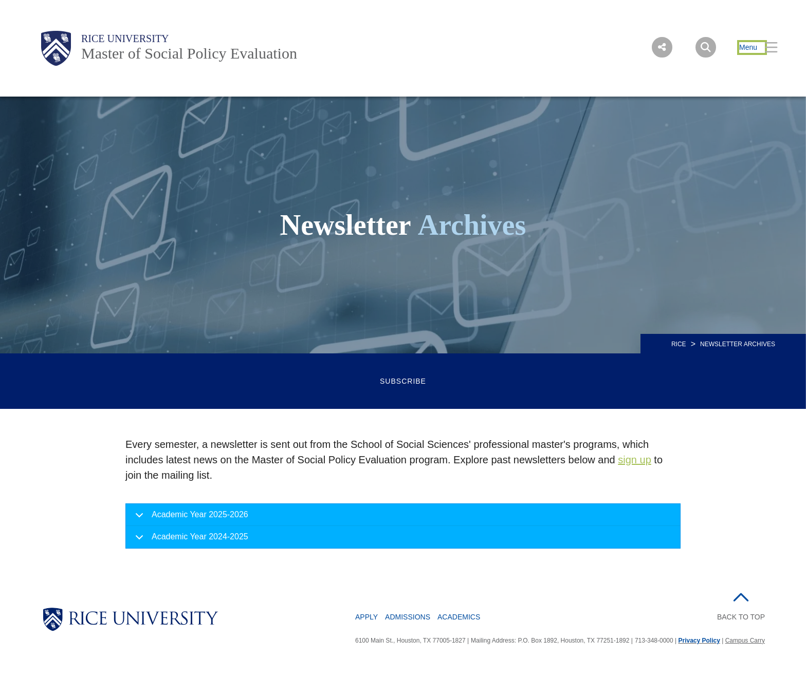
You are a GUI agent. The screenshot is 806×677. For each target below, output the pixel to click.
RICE (678, 344)
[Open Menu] (752, 47)
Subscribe (403, 381)
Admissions (407, 617)
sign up (634, 459)
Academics (458, 617)
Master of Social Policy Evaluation (189, 53)
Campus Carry (745, 640)
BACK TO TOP (741, 617)
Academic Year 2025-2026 (190, 518)
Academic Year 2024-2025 (190, 540)
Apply (366, 617)
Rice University (125, 38)
